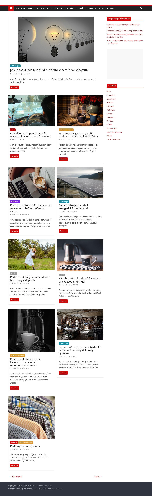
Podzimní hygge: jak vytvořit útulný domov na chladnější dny (78, 135)
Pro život (56, 8)
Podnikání (111, 110)
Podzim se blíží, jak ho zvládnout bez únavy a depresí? (30, 278)
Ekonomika (15, 202)
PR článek (110, 117)
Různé (13, 273)
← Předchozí (16, 476)
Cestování (69, 8)
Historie (110, 102)
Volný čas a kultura (66, 130)
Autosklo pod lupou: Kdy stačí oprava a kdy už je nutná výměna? (30, 135)
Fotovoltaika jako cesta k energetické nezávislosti (74, 206)
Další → (98, 476)
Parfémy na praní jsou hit (25, 446)
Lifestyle (14, 442)
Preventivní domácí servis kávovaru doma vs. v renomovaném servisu (25, 362)
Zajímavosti (91, 8)
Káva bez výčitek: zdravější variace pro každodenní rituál (79, 280)
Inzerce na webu (106, 8)
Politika (110, 113)
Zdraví (80, 8)
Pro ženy (110, 121)
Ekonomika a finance (24, 8)
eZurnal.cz (26, 74)
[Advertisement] (124, 64)
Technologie (43, 8)
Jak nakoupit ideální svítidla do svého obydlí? (49, 69)
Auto (12, 130)
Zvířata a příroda (113, 139)
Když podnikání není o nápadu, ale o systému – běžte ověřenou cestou (31, 208)
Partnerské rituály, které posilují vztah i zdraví (125, 31)
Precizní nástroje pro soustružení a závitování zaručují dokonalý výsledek (80, 350)
